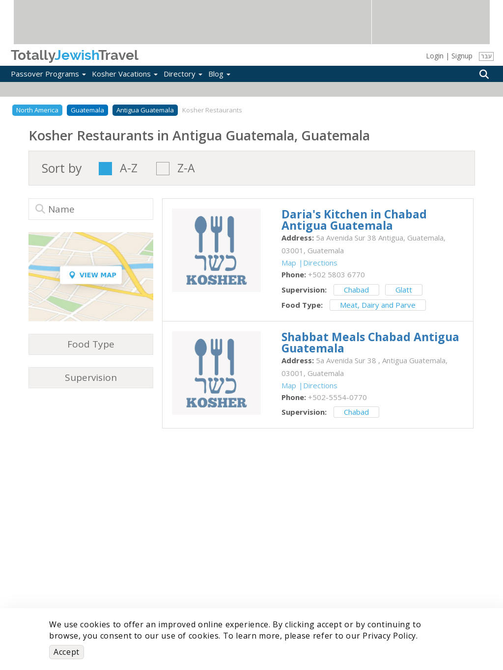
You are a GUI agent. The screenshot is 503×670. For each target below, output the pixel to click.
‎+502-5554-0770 (337, 397)
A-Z (129, 168)
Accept (67, 651)
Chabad (356, 290)
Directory (183, 74)
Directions (320, 263)
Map (288, 263)
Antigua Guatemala (145, 110)
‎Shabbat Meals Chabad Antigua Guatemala (370, 342)
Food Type (90, 344)
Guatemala (87, 110)
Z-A (186, 168)
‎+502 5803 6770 (336, 274)
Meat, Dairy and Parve (378, 305)
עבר (486, 56)
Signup (462, 55)
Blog (219, 74)
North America (37, 110)
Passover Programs (48, 74)
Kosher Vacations (125, 74)
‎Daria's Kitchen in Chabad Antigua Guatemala (354, 219)
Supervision (91, 377)
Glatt (403, 290)
